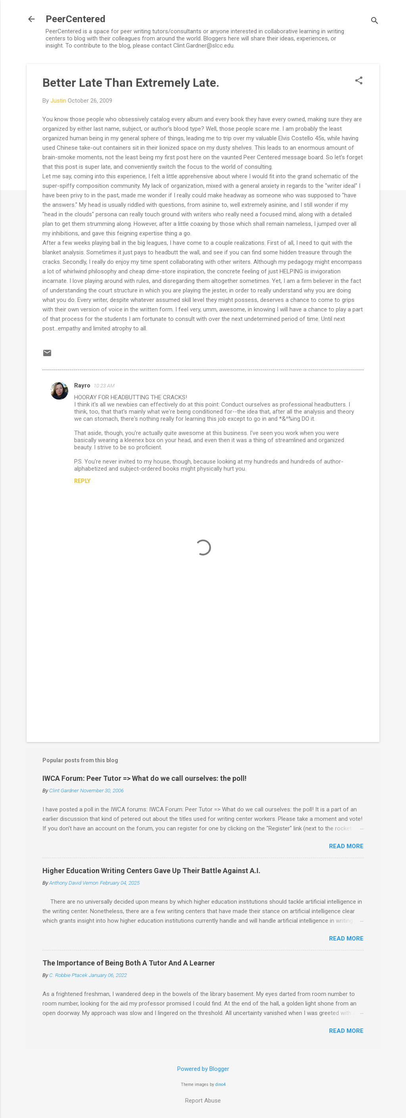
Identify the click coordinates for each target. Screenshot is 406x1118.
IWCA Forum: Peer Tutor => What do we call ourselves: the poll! (144, 778)
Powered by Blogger (203, 1068)
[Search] (374, 22)
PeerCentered (75, 19)
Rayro (82, 385)
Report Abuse (203, 1100)
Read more (346, 846)
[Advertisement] (203, 668)
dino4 (220, 1084)
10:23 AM (104, 386)
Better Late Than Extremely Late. (130, 83)
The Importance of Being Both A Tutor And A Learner (128, 963)
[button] (359, 81)
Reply (82, 481)
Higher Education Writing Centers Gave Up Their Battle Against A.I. (151, 870)
